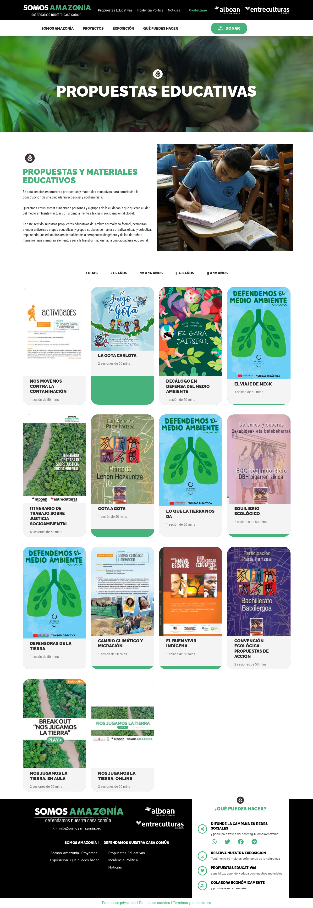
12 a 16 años (151, 273)
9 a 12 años (217, 273)
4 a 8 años (185, 273)
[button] (214, 841)
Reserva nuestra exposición (238, 853)
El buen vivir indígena (181, 643)
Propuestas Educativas (115, 10)
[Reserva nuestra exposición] (202, 856)
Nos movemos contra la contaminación (48, 386)
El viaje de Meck (253, 383)
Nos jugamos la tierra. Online (116, 776)
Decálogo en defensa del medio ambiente (188, 386)
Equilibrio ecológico (247, 511)
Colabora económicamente (238, 882)
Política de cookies (154, 903)
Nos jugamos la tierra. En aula (48, 776)
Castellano (198, 10)
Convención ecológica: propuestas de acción (251, 648)
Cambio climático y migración (120, 643)
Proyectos (93, 28)
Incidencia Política (150, 10)
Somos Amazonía (57, 28)
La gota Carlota (117, 355)
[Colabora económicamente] (202, 885)
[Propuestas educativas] (202, 870)
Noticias (174, 10)
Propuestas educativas (233, 868)
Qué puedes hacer (160, 28)
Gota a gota (112, 508)
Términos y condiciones (192, 903)
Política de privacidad (119, 903)
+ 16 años (118, 273)
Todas (92, 273)
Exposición (123, 28)
